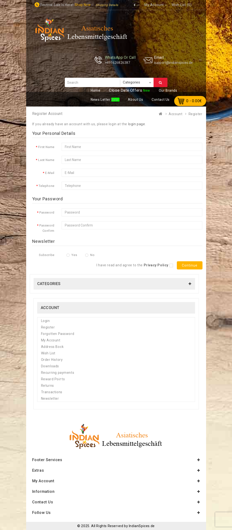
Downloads (50, 366)
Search (160, 82)
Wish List (48, 353)
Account (175, 114)
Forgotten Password (57, 334)
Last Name (46, 160)
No (90, 255)
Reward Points (53, 379)
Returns (47, 385)
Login (45, 321)
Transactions (51, 392)
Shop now (83, 5)
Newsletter (50, 398)
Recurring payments (57, 373)
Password (46, 212)
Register (195, 114)
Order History (52, 360)
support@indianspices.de (173, 63)
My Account (50, 340)
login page (136, 124)
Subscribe (46, 255)
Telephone (46, 186)
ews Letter (101, 99)
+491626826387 (117, 63)
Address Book (52, 347)
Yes (71, 255)
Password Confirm (46, 228)
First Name (46, 147)
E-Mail (49, 173)
